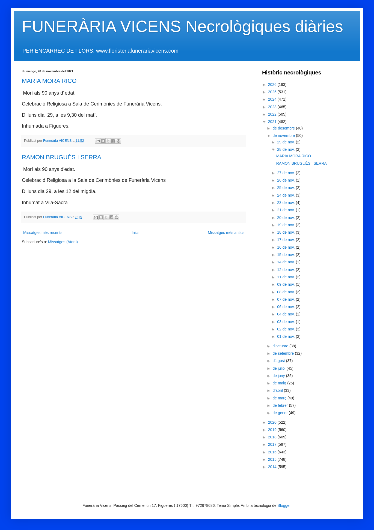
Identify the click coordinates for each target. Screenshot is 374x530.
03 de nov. (286, 322)
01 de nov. (286, 336)
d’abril (278, 390)
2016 (273, 452)
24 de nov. (286, 195)
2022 (273, 114)
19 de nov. (286, 225)
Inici (135, 232)
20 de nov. (286, 217)
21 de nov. (286, 210)
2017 (273, 444)
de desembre (284, 128)
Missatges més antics (226, 232)
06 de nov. (286, 307)
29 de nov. (286, 142)
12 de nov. (286, 269)
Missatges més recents (42, 232)
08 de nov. (286, 292)
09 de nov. (286, 284)
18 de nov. (286, 232)
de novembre (284, 135)
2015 (273, 459)
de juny (279, 376)
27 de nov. (286, 173)
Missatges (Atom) (63, 242)
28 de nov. (286, 149)
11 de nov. (286, 277)
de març (279, 398)
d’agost (279, 361)
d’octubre (280, 346)
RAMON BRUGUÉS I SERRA (61, 157)
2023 (273, 107)
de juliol (279, 368)
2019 (273, 429)
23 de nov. (286, 202)
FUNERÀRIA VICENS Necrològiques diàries (182, 26)
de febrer (280, 405)
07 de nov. (286, 299)
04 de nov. (286, 314)
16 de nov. (286, 247)
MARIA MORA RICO (49, 80)
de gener (280, 413)
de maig (279, 383)
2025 (273, 92)
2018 (273, 437)
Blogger (284, 505)
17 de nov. (286, 239)
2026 (273, 84)
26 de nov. (286, 180)
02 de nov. (286, 329)
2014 (273, 467)
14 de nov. (286, 262)
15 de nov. (286, 254)
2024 (273, 99)
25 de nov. (286, 187)
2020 (273, 422)
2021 (273, 121)
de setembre (283, 353)
